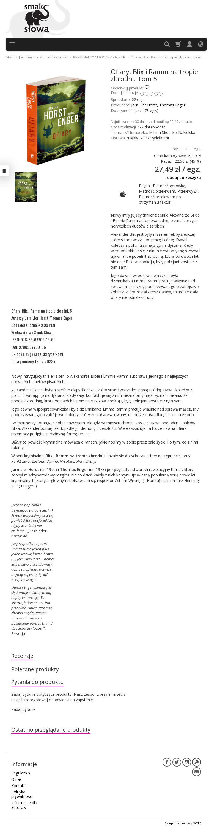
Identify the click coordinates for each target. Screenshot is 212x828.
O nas (16, 778)
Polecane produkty (35, 669)
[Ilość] (186, 149)
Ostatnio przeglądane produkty (51, 730)
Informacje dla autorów (24, 804)
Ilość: (175, 148)
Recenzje (22, 655)
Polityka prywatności (22, 793)
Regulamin (20, 772)
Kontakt (18, 784)
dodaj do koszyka (184, 177)
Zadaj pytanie (23, 709)
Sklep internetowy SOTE (183, 822)
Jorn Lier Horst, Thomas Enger (158, 105)
